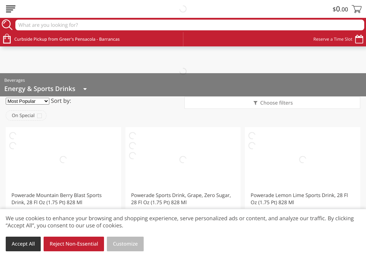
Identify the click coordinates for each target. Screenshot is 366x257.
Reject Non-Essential (74, 244)
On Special (23, 115)
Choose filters (276, 103)
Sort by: (61, 101)
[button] (63, 190)
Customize (125, 244)
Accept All (23, 244)
